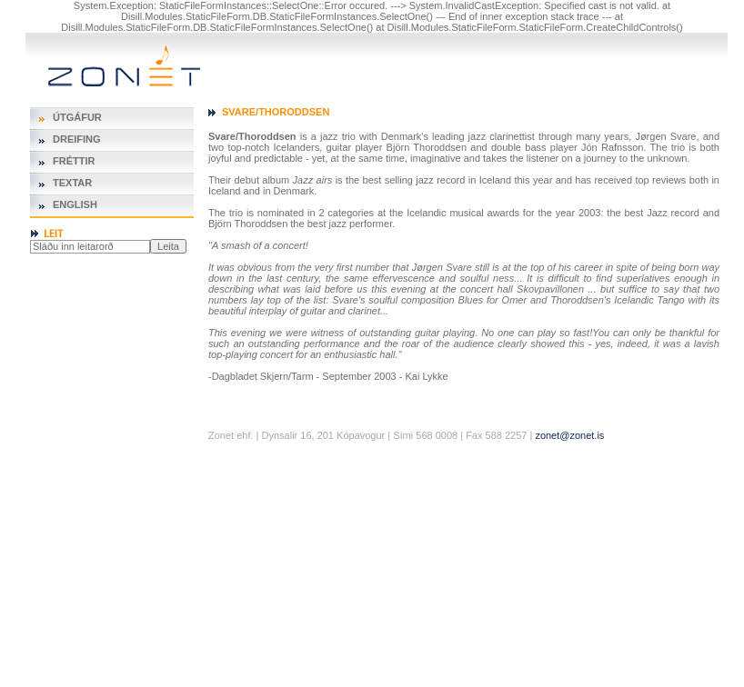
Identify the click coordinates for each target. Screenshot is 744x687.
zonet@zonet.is (569, 435)
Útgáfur (77, 117)
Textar (72, 182)
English (75, 204)
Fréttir (74, 160)
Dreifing (77, 139)
